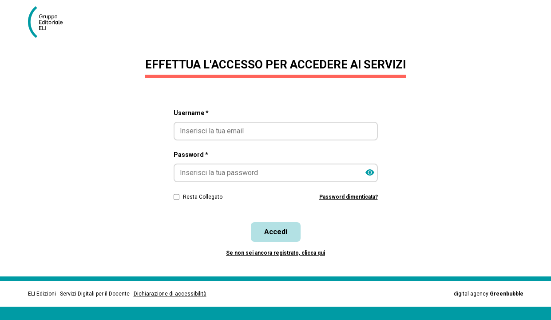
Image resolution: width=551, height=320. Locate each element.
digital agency (488, 294)
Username (191, 112)
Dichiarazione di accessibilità (170, 294)
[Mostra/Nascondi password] (370, 173)
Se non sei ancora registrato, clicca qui (275, 253)
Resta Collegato (202, 197)
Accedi (275, 232)
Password (191, 154)
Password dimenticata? (348, 197)
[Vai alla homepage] (49, 22)
